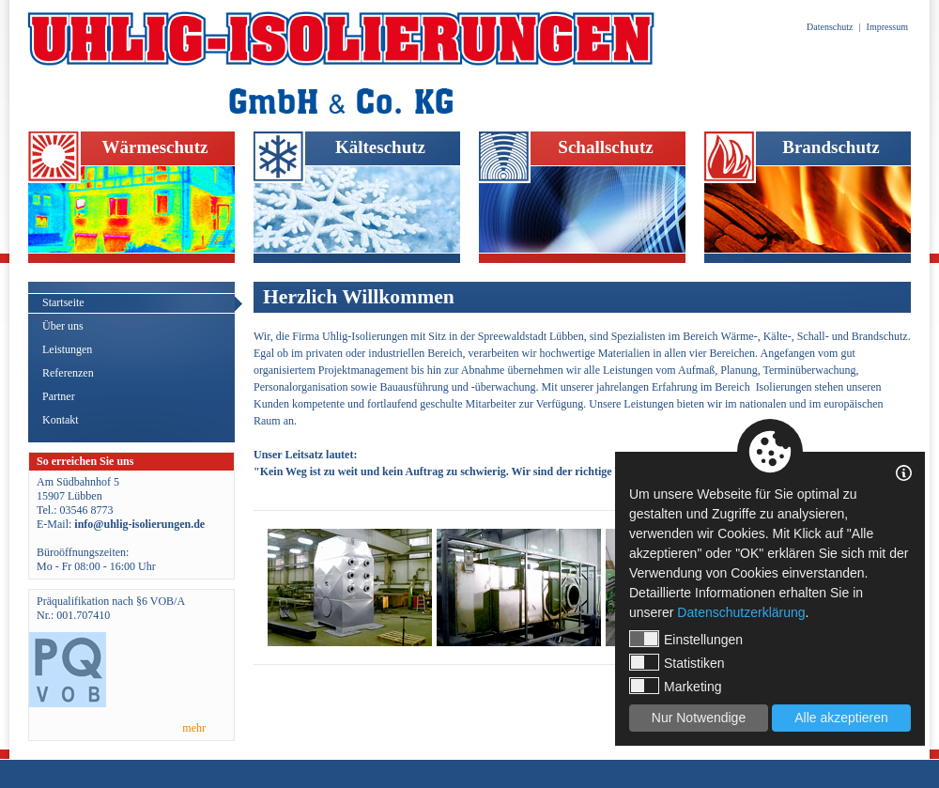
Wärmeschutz (155, 147)
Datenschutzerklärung (741, 612)
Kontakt (60, 419)
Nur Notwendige (699, 717)
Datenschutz (830, 27)
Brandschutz (830, 147)
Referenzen (68, 372)
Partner (58, 396)
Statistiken (677, 662)
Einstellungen (686, 638)
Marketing (675, 685)
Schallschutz (605, 147)
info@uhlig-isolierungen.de (139, 524)
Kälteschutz (380, 147)
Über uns (63, 325)
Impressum (887, 27)
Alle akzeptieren (841, 717)
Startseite (63, 302)
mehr (194, 727)
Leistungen (67, 349)
